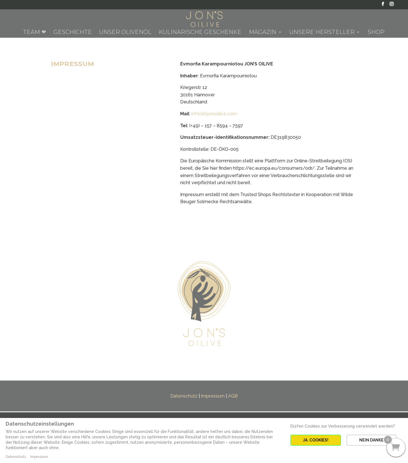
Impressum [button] (39, 457)
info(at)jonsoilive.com (214, 113)
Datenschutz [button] (16, 457)
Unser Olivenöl (125, 32)
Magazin (262, 32)
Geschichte (73, 32)
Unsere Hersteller (321, 32)
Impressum (213, 396)
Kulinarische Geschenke (200, 32)
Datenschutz (183, 396)
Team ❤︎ (34, 32)
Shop (375, 32)
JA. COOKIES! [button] (315, 440)
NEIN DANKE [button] (371, 440)
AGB (233, 396)
